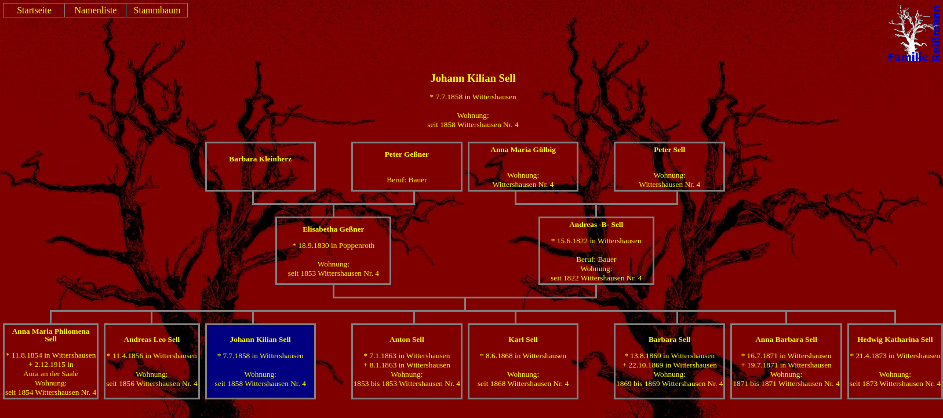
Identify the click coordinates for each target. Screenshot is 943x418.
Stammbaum (157, 10)
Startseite (34, 10)
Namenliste (96, 10)
